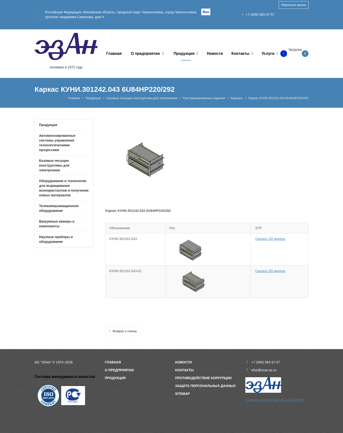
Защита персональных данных (205, 386)
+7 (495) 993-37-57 (258, 14)
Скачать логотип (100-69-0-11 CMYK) (274, 400)
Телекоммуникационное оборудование (59, 208)
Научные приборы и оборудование (56, 239)
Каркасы (237, 98)
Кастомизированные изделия (204, 98)
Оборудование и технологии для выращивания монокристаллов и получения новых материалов (64, 188)
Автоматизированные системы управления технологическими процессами (57, 143)
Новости (215, 53)
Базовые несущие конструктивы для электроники (141, 98)
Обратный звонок (293, 5)
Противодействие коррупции (203, 378)
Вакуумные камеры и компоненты (57, 223)
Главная (114, 53)
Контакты (240, 53)
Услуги (268, 53)
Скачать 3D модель (270, 239)
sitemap (182, 394)
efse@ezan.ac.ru (264, 370)
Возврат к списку (123, 331)
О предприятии (145, 53)
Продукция (184, 53)
